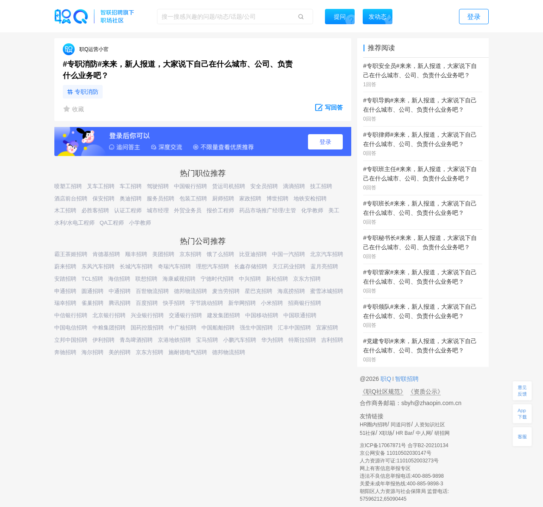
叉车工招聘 (101, 186)
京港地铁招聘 (174, 340)
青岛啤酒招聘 (136, 340)
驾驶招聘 (158, 186)
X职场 (385, 433)
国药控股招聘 (147, 327)
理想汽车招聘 (212, 266)
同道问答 (401, 425)
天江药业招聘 (288, 266)
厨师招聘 (223, 198)
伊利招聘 (103, 340)
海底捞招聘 (291, 291)
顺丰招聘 (136, 254)
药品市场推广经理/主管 (267, 210)
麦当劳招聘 (226, 291)
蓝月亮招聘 (324, 266)
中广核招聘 (182, 327)
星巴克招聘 (258, 291)
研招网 (442, 433)
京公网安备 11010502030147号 (395, 453)
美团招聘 (163, 254)
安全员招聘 (264, 186)
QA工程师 (112, 223)
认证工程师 (128, 210)
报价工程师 (220, 210)
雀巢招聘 (92, 303)
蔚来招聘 (65, 266)
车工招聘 (131, 186)
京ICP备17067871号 (383, 445)
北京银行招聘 (109, 315)
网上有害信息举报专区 (385, 468)
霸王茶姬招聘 (70, 254)
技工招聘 (321, 186)
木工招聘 (65, 210)
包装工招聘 (193, 198)
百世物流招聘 (152, 291)
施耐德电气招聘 (187, 352)
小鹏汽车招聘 (239, 340)
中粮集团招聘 (109, 327)
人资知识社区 (429, 425)
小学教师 (140, 223)
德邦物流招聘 (190, 291)
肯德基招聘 (106, 254)
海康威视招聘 (179, 279)
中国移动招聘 (261, 315)
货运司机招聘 (228, 186)
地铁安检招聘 (310, 198)
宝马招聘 (207, 340)
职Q (387, 378)
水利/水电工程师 (74, 223)
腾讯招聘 (120, 303)
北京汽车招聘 (326, 254)
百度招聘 (147, 303)
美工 (333, 210)
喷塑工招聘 (68, 186)
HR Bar (404, 433)
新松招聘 (277, 279)
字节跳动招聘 (206, 303)
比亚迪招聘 (253, 254)
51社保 (367, 433)
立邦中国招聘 (70, 340)
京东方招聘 (307, 279)
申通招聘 (65, 291)
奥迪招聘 (131, 198)
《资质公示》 (425, 391)
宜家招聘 (327, 327)
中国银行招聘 (190, 186)
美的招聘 (120, 352)
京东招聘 (190, 254)
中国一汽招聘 (288, 254)
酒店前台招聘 (70, 198)
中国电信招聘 (70, 327)
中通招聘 (120, 291)
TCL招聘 (92, 279)
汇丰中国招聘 (294, 327)
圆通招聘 (92, 291)
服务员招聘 (160, 198)
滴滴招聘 (294, 186)
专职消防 (86, 91)
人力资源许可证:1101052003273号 (399, 461)
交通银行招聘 (185, 315)
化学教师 (312, 210)
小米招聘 (272, 303)
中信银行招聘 (70, 315)
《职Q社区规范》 (383, 391)
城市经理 (158, 210)
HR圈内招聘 (373, 425)
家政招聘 (250, 198)
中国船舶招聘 (218, 327)
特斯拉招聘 (302, 340)
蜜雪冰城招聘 (326, 291)
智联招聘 (406, 378)
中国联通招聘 (299, 315)
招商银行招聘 (304, 303)
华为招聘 (272, 340)
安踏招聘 (65, 279)
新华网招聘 (242, 303)
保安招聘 (103, 198)
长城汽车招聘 (136, 266)
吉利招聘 (332, 340)
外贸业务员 (188, 210)
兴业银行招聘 (147, 315)
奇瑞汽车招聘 (174, 266)
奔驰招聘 (65, 352)
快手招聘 (174, 303)
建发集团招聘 (223, 315)
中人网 (423, 433)
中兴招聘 (250, 279)
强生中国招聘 (256, 327)
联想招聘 (146, 279)
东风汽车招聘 (98, 266)
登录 (325, 141)
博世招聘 (277, 198)
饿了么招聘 (220, 254)
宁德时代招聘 (217, 279)
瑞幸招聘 (65, 303)
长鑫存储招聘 (250, 266)
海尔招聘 (92, 352)
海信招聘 (119, 279)
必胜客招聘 (95, 210)
